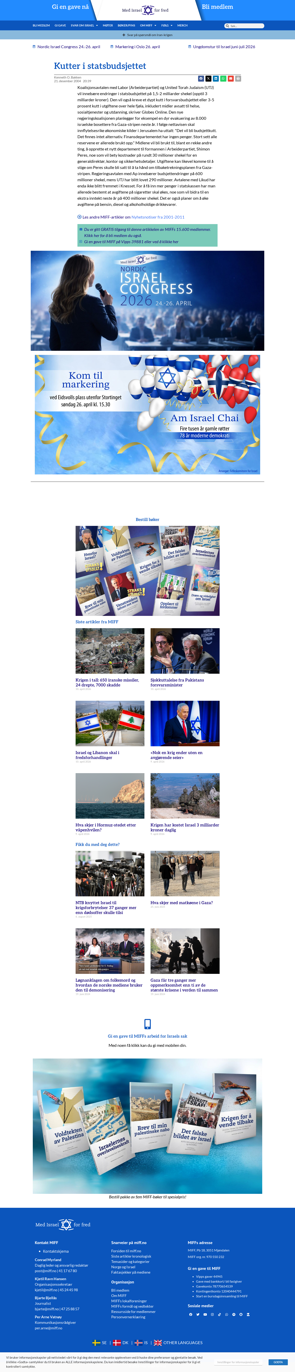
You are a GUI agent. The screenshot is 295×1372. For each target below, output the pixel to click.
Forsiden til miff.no (126, 1251)
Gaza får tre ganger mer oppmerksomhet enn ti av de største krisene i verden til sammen (184, 985)
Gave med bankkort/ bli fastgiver (219, 1281)
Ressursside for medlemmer (133, 1311)
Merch (182, 25)
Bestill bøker (147, 519)
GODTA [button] (278, 1362)
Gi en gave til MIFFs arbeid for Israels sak (147, 1036)
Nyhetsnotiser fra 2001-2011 (158, 216)
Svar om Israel (84, 25)
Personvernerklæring (128, 1317)
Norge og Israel (123, 1267)
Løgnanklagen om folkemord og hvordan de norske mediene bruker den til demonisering (109, 985)
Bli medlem (217, 7)
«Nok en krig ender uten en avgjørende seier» (177, 755)
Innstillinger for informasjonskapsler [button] (238, 1362)
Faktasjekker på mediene (130, 1272)
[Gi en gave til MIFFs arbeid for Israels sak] (147, 1024)
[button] (208, 79)
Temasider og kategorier (130, 1261)
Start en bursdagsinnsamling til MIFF (222, 1296)
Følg (167, 25)
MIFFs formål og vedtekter (132, 1306)
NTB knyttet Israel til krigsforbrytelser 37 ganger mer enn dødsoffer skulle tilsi (106, 907)
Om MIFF (148, 25)
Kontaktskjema (56, 1251)
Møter (108, 25)
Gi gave (60, 25)
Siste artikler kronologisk (131, 1256)
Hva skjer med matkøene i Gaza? (182, 902)
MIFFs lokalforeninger (129, 1301)
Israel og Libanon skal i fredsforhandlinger (97, 755)
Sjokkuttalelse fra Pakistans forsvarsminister (177, 683)
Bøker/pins (126, 25)
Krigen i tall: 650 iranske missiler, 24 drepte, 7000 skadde (107, 683)
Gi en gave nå (70, 7)
